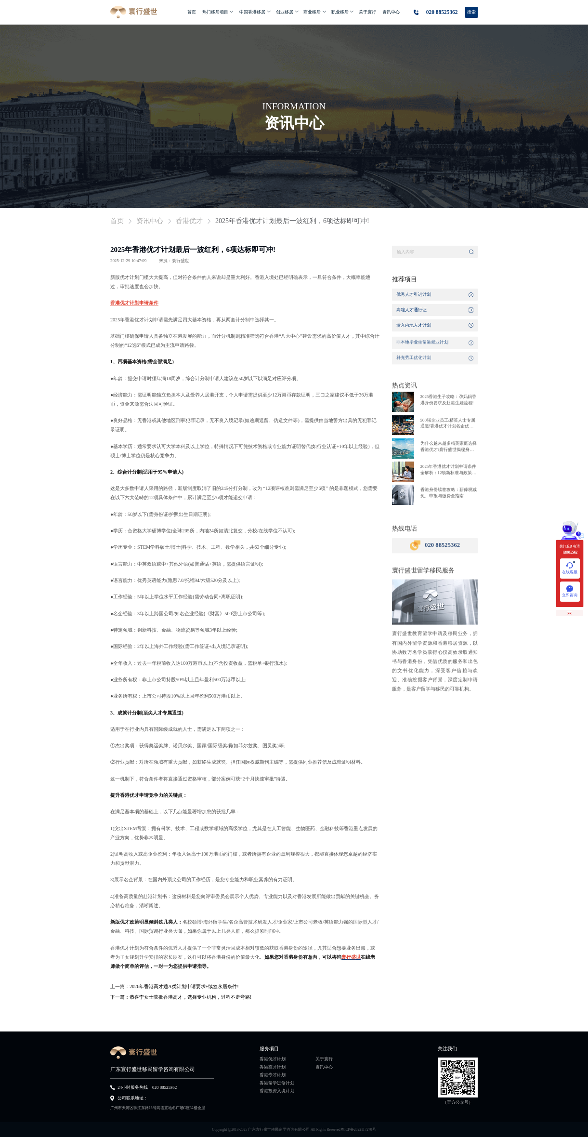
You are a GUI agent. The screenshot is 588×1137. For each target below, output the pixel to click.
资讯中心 (324, 1068)
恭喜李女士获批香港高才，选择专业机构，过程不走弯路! (190, 997)
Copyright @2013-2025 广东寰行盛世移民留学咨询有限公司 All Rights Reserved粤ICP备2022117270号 (294, 1129)
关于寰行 (324, 1059)
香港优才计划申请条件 (134, 302)
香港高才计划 (273, 1068)
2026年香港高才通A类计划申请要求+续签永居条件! (184, 986)
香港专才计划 (273, 1075)
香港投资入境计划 (277, 1091)
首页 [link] (117, 221)
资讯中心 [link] (149, 221)
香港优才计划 (273, 1059)
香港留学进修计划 (277, 1083)
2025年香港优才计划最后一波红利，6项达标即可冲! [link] (292, 221)
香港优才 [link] (189, 221)
